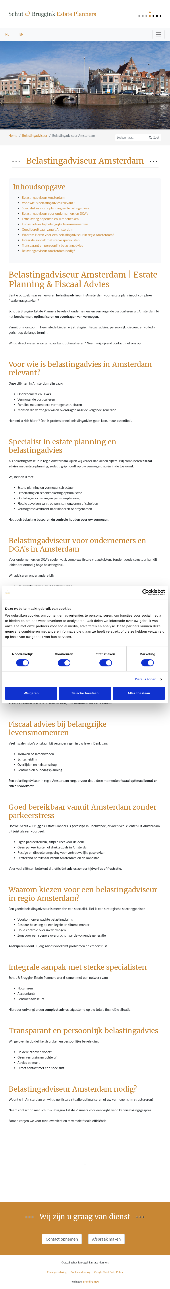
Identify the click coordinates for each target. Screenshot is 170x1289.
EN (21, 34)
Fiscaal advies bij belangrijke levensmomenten (55, 224)
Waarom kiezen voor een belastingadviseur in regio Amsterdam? (68, 235)
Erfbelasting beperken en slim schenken (50, 219)
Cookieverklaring (80, 1272)
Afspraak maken (106, 1239)
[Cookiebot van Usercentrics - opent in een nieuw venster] (145, 592)
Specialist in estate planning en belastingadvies (55, 208)
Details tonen (145, 679)
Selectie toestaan (85, 693)
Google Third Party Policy (108, 1272)
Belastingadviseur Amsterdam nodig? (48, 251)
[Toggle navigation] (158, 34)
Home (13, 135)
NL (7, 34)
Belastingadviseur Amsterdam (43, 197)
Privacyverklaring (57, 1272)
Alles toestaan (139, 693)
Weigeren (31, 693)
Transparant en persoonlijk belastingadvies (52, 245)
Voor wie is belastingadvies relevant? (48, 203)
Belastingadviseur (34, 135)
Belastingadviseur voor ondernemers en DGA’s (55, 213)
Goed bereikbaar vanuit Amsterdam (47, 229)
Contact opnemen (62, 1239)
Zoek (154, 137)
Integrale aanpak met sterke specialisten (50, 240)
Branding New (91, 1281)
